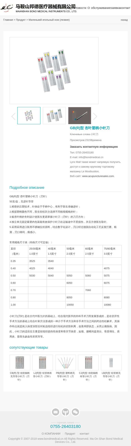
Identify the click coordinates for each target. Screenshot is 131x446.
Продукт (69, 7)
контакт (125, 7)
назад (124, 19)
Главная (58, 7)
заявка (115, 7)
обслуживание (101, 7)
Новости (80, 7)
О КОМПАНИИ (51, 433)
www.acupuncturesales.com (98, 176)
